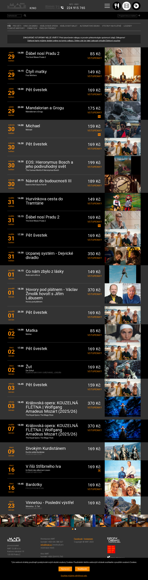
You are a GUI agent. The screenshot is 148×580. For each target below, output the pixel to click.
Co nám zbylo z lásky (45, 271)
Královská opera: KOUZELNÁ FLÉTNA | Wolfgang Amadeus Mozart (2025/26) (52, 407)
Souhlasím (82, 569)
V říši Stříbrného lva (43, 466)
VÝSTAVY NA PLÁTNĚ (111, 26)
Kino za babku (31, 26)
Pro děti (17, 26)
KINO (33, 8)
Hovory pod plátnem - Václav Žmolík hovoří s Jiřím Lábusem (52, 293)
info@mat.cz (46, 545)
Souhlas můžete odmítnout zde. (74, 576)
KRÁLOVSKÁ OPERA (49, 26)
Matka (32, 330)
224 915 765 (76, 8)
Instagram (88, 539)
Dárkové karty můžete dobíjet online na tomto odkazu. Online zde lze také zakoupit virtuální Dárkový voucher (74, 40)
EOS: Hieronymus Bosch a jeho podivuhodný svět (49, 164)
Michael (33, 126)
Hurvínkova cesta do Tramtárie (44, 201)
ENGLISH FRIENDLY (48, 28)
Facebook (78, 539)
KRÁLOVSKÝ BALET (68, 26)
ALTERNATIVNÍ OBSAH (90, 26)
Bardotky (34, 484)
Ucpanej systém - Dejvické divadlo (49, 255)
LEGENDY (128, 26)
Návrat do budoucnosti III (49, 181)
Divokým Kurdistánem (46, 448)
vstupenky (94, 58)
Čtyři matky (36, 71)
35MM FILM (32, 28)
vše (9, 26)
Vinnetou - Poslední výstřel (50, 502)
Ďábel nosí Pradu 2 (43, 53)
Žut (29, 367)
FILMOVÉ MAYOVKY (16, 28)
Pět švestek (36, 90)
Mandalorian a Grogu (45, 108)
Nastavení (65, 569)
